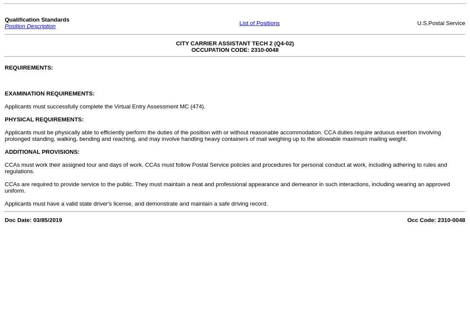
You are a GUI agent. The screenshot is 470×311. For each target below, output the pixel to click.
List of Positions (260, 23)
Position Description (30, 26)
